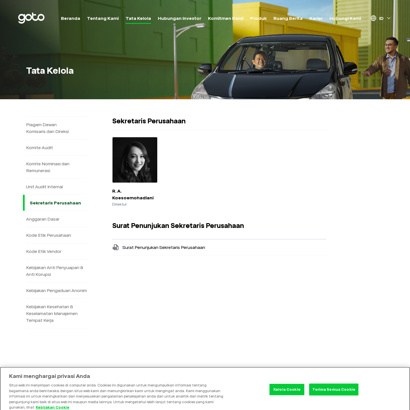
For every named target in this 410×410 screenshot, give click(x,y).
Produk (258, 18)
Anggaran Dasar (43, 219)
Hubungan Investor (179, 18)
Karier (316, 18)
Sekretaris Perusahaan (58, 203)
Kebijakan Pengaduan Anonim (56, 290)
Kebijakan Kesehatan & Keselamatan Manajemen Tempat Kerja (52, 313)
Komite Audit (39, 147)
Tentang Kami (103, 18)
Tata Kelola (138, 18)
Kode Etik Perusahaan (48, 235)
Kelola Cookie (287, 394)
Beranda (70, 18)
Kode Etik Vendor (43, 251)
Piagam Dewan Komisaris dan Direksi (47, 128)
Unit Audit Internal (44, 186)
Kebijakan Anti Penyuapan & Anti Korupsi (54, 271)
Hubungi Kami (345, 18)
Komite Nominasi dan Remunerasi (47, 167)
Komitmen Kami (225, 18)
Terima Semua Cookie (333, 394)
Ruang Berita (288, 18)
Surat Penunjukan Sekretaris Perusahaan (158, 247)
